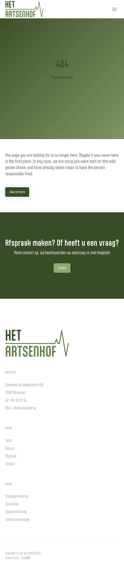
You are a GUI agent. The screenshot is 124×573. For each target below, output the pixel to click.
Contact (62, 268)
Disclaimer (12, 504)
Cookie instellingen (17, 519)
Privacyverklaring (16, 496)
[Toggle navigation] (114, 9)
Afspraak (10, 456)
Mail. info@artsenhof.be (20, 408)
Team (8, 440)
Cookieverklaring (16, 512)
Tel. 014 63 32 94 (16, 400)
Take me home (17, 192)
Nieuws (9, 448)
